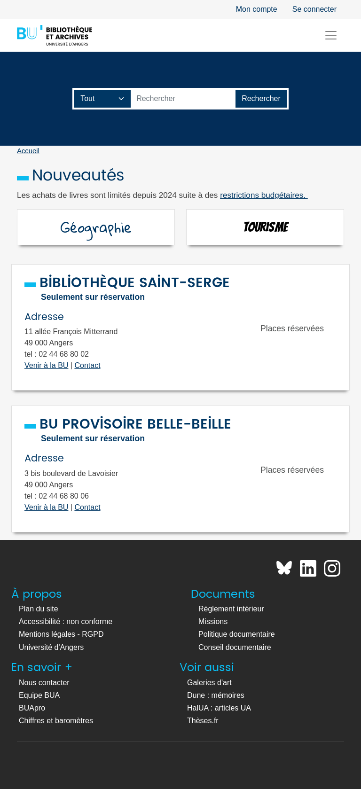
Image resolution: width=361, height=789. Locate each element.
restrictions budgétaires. (264, 195)
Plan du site (38, 609)
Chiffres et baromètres (56, 721)
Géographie (96, 227)
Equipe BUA (39, 695)
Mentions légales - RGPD (61, 634)
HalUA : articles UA (219, 708)
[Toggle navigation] (331, 35)
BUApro (32, 708)
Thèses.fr (203, 721)
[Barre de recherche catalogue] (183, 99)
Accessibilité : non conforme (65, 621)
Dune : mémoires (215, 695)
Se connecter (314, 9)
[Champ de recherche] (102, 99)
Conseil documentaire (234, 647)
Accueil (28, 151)
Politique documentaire (236, 634)
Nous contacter (44, 683)
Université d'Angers (51, 647)
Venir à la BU (46, 365)
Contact (87, 365)
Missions (213, 621)
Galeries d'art (209, 683)
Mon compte (256, 9)
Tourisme (265, 227)
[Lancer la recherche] (261, 99)
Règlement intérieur (231, 609)
